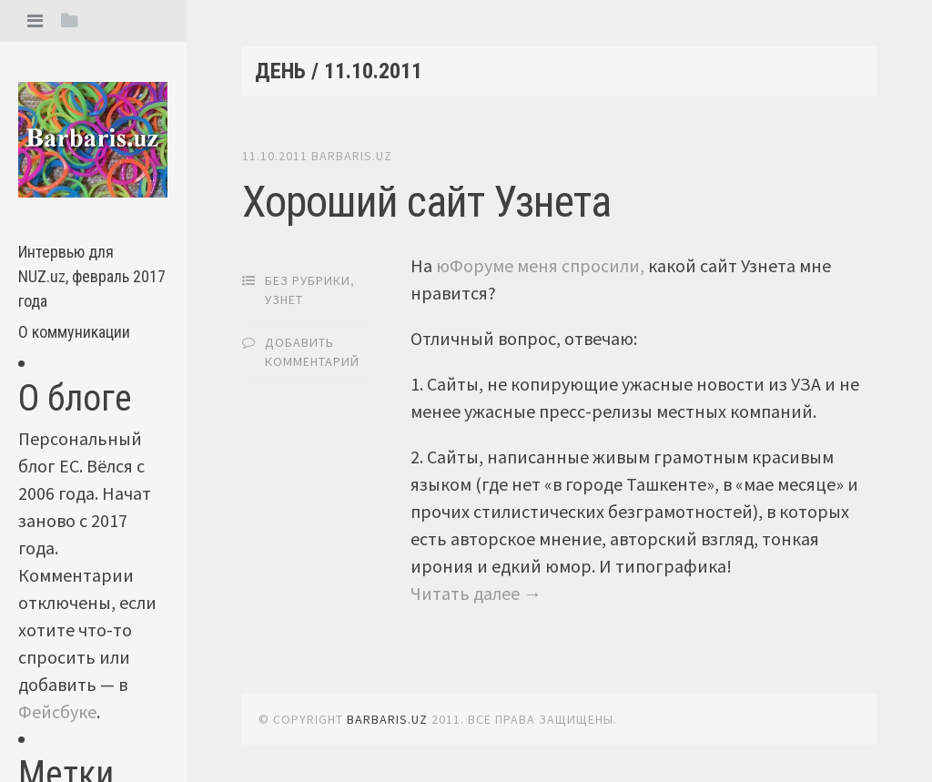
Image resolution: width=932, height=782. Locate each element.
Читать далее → (476, 593)
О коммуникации (74, 331)
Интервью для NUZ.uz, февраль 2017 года (92, 276)
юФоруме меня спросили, (540, 265)
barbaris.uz (351, 155)
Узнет (284, 299)
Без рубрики (307, 280)
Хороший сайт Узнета (426, 202)
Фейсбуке (57, 711)
